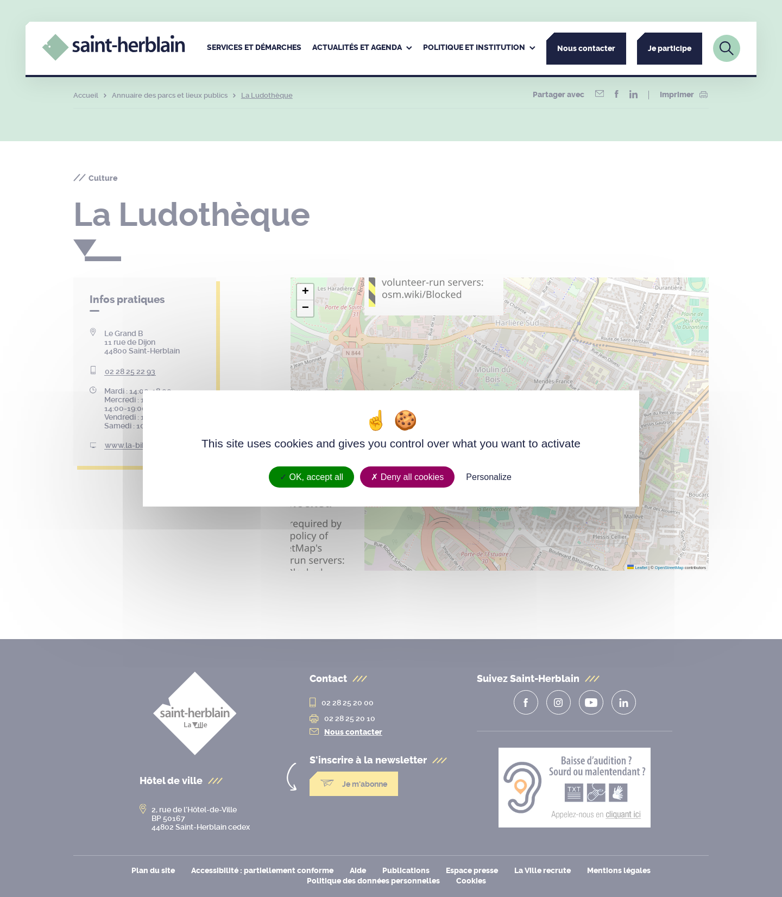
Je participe (669, 48)
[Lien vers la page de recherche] (726, 48)
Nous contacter (586, 48)
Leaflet (637, 567)
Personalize (489, 477)
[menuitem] (254, 48)
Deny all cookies (407, 477)
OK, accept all (311, 477)
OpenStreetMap (669, 567)
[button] (305, 292)
